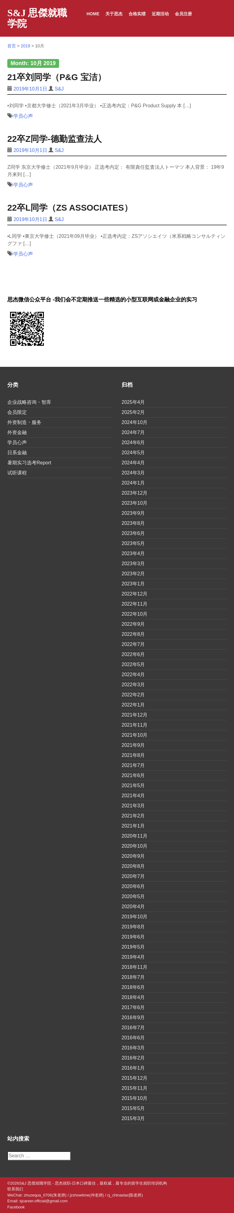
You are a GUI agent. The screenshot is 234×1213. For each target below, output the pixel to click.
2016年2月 (133, 1057)
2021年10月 (134, 735)
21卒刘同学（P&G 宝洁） (56, 77)
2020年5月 (133, 896)
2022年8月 (133, 634)
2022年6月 (133, 654)
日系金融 (17, 452)
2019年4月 (133, 957)
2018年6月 (133, 987)
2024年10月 (134, 422)
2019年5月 (133, 946)
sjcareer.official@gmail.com (44, 1201)
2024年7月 (133, 432)
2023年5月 (133, 543)
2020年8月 (133, 866)
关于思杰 (113, 13)
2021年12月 (134, 714)
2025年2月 (133, 412)
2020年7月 (133, 876)
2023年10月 (134, 503)
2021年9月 (133, 745)
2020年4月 (133, 906)
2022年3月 (133, 684)
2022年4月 (133, 674)
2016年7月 (133, 1027)
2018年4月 (133, 997)
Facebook (16, 1207)
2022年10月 (134, 614)
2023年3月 (133, 563)
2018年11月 (134, 967)
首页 (11, 45)
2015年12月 (134, 1078)
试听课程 (17, 472)
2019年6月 (133, 936)
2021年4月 (133, 795)
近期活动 (160, 13)
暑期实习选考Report (29, 462)
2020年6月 (133, 886)
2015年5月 (133, 1108)
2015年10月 (134, 1098)
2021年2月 (133, 815)
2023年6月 (133, 533)
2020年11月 (134, 836)
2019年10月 (134, 916)
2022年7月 (133, 644)
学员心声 (23, 116)
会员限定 (17, 412)
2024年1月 (133, 482)
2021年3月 (133, 805)
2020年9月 (133, 856)
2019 (25, 45)
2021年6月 (133, 775)
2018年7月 (133, 977)
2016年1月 (133, 1068)
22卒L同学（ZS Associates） (70, 207)
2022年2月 (133, 694)
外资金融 (17, 432)
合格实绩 (137, 13)
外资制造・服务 (24, 422)
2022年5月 (133, 664)
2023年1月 (133, 583)
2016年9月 (133, 1017)
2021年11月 (134, 725)
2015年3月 (133, 1118)
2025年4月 (133, 402)
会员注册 (183, 13)
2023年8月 (133, 523)
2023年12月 (134, 493)
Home (93, 13)
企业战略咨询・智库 (29, 402)
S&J (59, 88)
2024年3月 (133, 472)
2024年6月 (133, 442)
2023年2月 (133, 573)
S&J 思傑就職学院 (37, 18)
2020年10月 (134, 846)
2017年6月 (133, 1007)
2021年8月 (133, 755)
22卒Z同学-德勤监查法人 (54, 139)
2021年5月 (133, 785)
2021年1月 (133, 825)
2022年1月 (133, 704)
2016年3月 (133, 1047)
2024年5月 (133, 452)
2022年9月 (133, 624)
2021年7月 (133, 765)
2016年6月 (133, 1037)
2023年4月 (133, 553)
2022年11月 (134, 603)
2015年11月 (134, 1088)
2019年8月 (133, 926)
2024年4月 (133, 462)
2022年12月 (134, 593)
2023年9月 (133, 513)
